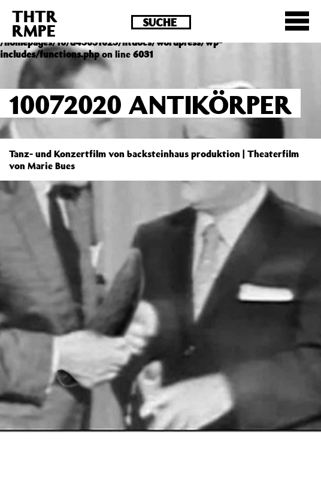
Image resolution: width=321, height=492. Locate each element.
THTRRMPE (34, 23)
